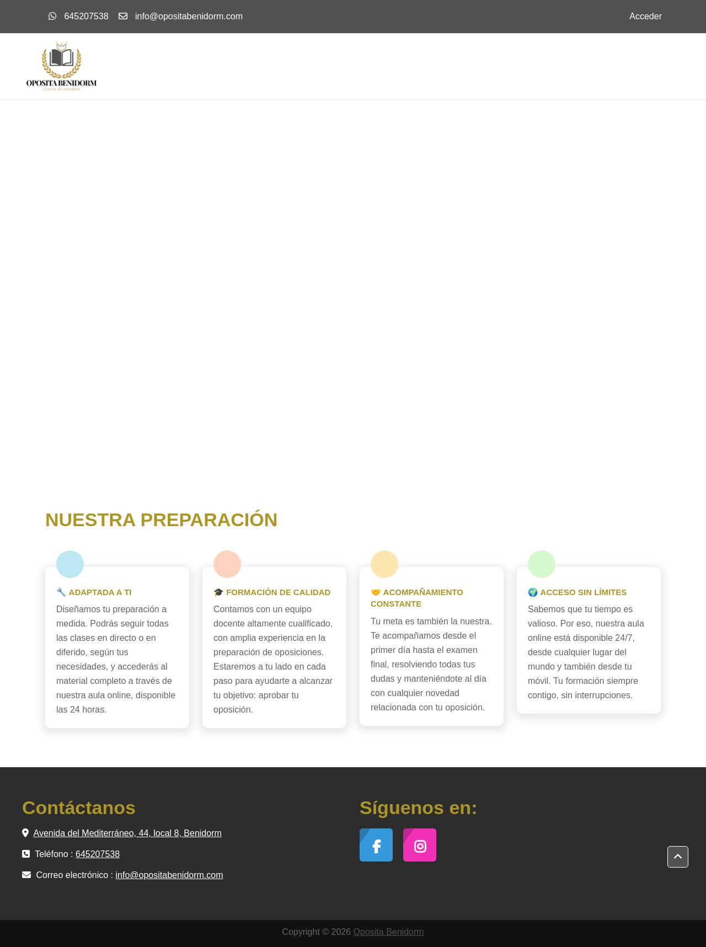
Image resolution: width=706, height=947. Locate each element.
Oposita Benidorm (389, 932)
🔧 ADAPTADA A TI (94, 592)
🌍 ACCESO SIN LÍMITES (577, 592)
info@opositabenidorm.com (189, 16)
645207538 (79, 16)
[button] (677, 857)
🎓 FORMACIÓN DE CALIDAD (271, 592)
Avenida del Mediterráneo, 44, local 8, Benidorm (128, 833)
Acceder (645, 16)
